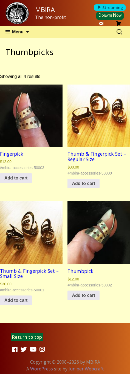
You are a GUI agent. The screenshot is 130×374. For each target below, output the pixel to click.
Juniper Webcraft (86, 369)
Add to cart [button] (15, 178)
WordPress (41, 369)
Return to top (27, 337)
